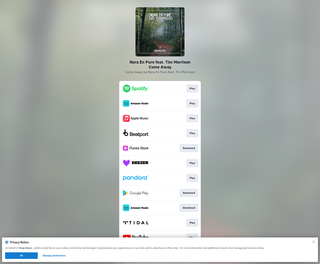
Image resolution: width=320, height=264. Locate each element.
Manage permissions (54, 255)
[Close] (313, 241)
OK (21, 255)
